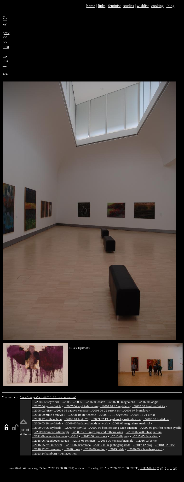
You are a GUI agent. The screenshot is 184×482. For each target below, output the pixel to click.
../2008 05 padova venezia (71, 410)
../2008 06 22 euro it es (105, 410)
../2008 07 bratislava (135, 410)
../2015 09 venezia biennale (115, 440)
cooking (157, 6)
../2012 (73, 436)
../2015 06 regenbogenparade (50, 440)
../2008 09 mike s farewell (48, 415)
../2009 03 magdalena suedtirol (130, 423)
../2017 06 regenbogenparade (112, 445)
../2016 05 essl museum (47, 445)
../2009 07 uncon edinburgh (51, 432)
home (90, 6)
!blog (170, 6)
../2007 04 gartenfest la (46, 406)
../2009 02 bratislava (156, 419)
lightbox (83, 348)
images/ (33, 397)
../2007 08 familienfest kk (148, 406)
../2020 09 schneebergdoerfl (145, 449)
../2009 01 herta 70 (76, 419)
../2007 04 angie (148, 402)
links (101, 6)
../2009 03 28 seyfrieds (46, 423)
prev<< (6, 35)
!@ (175, 468)
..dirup (5, 19)
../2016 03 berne (146, 440)
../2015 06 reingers (84, 440)
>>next (6, 44)
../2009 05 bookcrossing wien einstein (112, 427)
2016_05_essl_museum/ (60, 397)
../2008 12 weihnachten (47, 419)
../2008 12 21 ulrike (142, 415)
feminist (114, 6)
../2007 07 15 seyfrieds (115, 406)
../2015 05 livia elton (145, 436)
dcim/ (41, 397)
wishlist (143, 6)
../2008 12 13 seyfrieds (113, 415)
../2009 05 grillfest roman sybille (160, 427)
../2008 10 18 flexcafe (82, 415)
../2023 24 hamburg (44, 453)
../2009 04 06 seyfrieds (46, 427)
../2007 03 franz (95, 402)
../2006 (77, 402)
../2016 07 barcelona (78, 445)
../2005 (66, 402)
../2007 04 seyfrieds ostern (81, 406)
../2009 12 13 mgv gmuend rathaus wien (97, 432)
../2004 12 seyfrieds (46, 402)
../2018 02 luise (165, 445)
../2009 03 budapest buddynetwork (86, 423)
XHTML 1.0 (148, 468)
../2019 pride (116, 449)
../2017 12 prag (142, 445)
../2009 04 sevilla (75, 427)
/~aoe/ (24, 397)
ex (75, 348)
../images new (68, 453)
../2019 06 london (94, 449)
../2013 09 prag (119, 436)
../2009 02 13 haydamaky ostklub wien (116, 419)
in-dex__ (5, 60)
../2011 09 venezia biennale (49, 436)
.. (171, 468)
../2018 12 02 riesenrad (46, 449)
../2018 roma (72, 449)
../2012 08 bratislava (94, 436)
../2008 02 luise (42, 410)
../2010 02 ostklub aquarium (143, 432)
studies (128, 6)
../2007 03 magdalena (121, 402)
